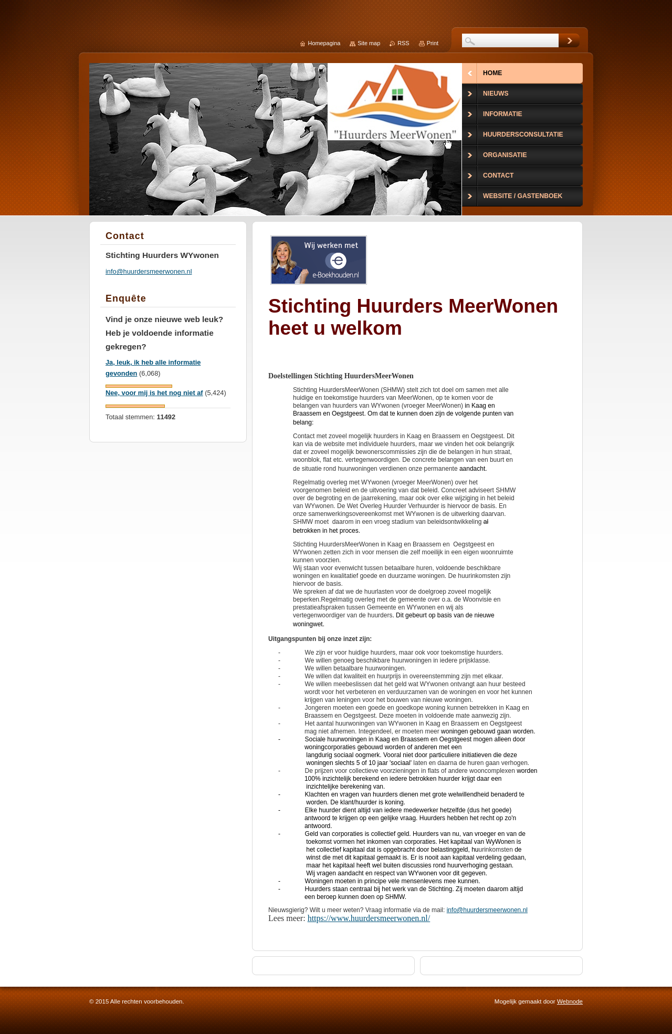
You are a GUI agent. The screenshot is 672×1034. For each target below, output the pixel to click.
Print (432, 43)
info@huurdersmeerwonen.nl (487, 910)
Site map (369, 43)
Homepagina (324, 43)
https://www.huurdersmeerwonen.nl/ (369, 918)
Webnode (570, 1001)
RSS (403, 43)
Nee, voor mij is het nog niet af (154, 393)
